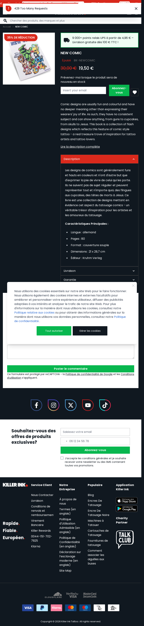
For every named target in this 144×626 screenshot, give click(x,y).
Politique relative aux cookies (34, 313)
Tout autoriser (54, 331)
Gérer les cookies (90, 331)
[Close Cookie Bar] (133, 285)
